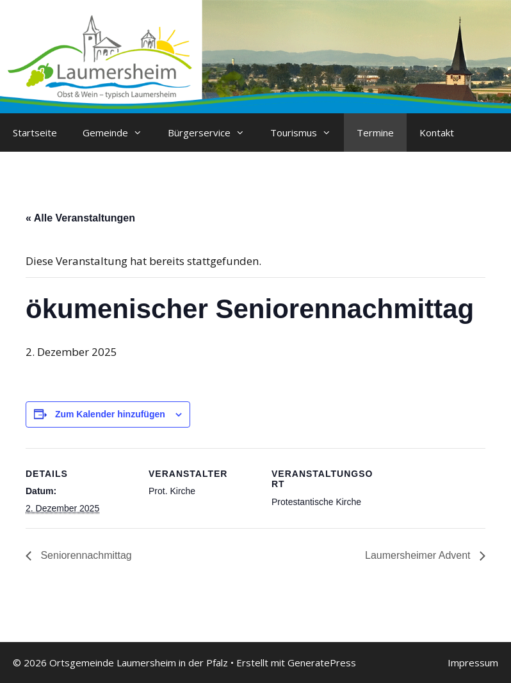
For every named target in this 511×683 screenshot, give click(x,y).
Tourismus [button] (307, 132)
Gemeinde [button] (119, 132)
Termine (375, 132)
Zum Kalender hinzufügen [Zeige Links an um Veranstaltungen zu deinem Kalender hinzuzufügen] (110, 414)
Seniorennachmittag (85, 555)
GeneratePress (322, 662)
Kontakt (436, 132)
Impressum (473, 662)
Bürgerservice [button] (212, 132)
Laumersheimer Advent (419, 555)
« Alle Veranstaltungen (80, 218)
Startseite (35, 132)
